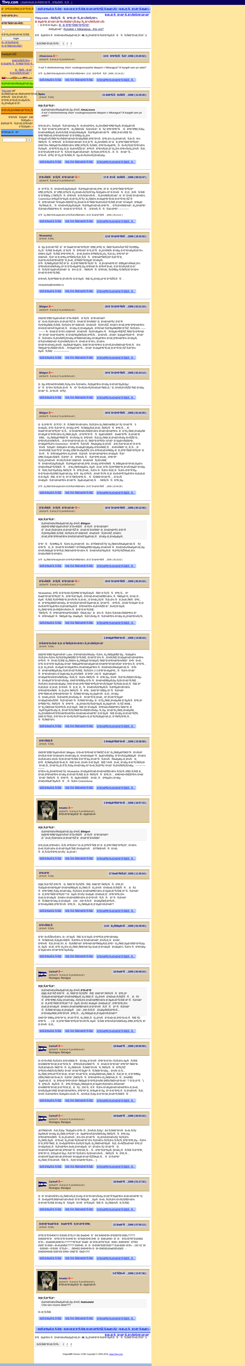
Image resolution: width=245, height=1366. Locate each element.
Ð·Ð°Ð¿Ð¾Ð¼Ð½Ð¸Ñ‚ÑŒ (15, 34)
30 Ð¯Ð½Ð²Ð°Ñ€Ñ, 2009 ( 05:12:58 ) (125, 507)
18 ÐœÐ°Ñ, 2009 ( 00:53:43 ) (129, 1116)
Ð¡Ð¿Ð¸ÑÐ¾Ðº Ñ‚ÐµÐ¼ (134, 8)
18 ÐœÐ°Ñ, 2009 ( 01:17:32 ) (129, 1181)
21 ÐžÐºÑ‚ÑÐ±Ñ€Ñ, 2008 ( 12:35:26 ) (124, 95)
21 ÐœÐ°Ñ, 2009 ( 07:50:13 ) (129, 1224)
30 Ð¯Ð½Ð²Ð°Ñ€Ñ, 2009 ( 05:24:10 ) (125, 581)
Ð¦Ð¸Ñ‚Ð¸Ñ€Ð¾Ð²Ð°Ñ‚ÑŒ (79, 79)
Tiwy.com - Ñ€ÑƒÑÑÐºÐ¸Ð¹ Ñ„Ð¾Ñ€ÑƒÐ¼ (66, 18)
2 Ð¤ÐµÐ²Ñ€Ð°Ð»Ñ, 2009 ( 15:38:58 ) (125, 741)
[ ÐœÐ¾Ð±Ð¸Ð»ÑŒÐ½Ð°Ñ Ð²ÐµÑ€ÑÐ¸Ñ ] (46, 2)
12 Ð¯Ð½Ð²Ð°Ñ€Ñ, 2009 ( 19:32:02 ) (125, 236)
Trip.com (6, 90)
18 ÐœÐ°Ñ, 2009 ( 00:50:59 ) (129, 1046)
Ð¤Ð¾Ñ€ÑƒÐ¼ (21, 60)
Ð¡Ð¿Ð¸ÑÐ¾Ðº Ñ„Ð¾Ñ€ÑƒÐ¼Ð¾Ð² (127, 14)
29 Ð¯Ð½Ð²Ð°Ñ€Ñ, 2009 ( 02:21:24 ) (125, 306)
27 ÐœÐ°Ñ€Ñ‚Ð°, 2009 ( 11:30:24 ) (127, 873)
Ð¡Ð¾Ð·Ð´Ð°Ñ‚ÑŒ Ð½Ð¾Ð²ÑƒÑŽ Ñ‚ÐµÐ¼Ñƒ (90, 8)
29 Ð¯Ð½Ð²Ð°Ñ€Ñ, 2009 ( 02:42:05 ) (125, 412)
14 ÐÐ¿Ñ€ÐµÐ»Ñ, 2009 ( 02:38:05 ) (125, 926)
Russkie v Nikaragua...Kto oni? (84, 29)
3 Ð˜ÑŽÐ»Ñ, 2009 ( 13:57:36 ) (129, 1273)
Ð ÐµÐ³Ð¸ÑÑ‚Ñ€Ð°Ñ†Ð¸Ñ (17, 63)
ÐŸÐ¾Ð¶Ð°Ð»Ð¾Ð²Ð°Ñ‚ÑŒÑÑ (116, 80)
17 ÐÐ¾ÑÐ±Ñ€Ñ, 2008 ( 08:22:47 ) (125, 177)
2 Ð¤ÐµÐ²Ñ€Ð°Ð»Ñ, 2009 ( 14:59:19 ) (125, 638)
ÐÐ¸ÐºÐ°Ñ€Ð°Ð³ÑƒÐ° (74, 25)
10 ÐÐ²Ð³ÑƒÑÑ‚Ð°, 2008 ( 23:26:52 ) (124, 56)
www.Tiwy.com (116, 1354)
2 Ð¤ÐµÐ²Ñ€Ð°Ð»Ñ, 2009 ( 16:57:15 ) (125, 803)
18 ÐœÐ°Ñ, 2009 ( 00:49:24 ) (129, 971)
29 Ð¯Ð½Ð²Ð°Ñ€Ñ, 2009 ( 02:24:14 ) (125, 372)
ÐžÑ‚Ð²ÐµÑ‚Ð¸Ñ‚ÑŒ (50, 8)
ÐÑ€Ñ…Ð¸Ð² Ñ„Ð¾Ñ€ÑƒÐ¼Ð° (21, 71)
